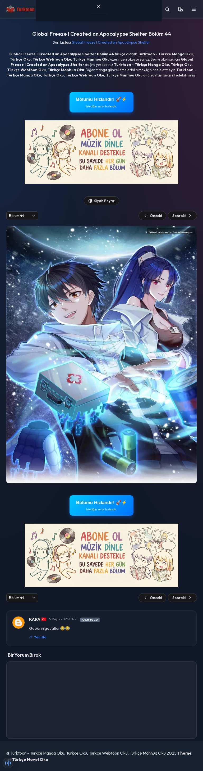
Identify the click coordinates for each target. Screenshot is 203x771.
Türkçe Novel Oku (30, 759)
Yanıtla (38, 637)
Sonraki (182, 215)
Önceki (152, 215)
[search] (167, 9)
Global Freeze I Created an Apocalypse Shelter (111, 42)
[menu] (193, 9)
